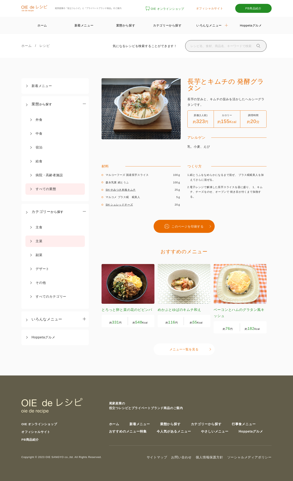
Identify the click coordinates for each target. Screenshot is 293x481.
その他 (41, 282)
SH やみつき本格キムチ (121, 189)
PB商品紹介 (253, 8)
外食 (39, 119)
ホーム (28, 45)
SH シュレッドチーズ (119, 204)
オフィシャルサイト (209, 8)
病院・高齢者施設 (49, 175)
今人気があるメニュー (174, 430)
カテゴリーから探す (206, 423)
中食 (39, 133)
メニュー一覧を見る (183, 349)
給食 (39, 161)
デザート (42, 269)
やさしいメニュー (214, 430)
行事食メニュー (244, 423)
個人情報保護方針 (209, 456)
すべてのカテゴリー (51, 296)
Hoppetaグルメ (43, 337)
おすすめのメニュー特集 (128, 430)
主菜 (39, 241)
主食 (39, 227)
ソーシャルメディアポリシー (249, 456)
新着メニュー (42, 86)
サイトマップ (157, 456)
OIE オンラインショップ (165, 8)
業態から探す (170, 423)
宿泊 (39, 147)
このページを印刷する (184, 226)
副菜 (39, 255)
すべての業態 (46, 189)
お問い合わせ (181, 456)
